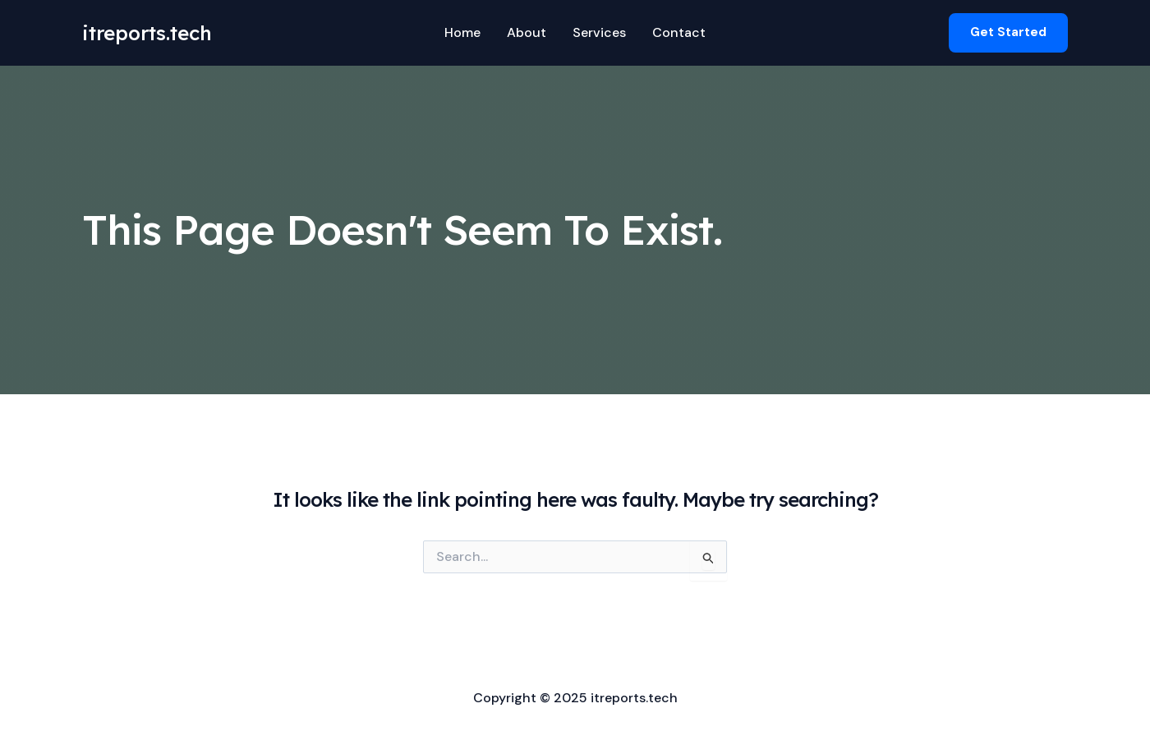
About (526, 32)
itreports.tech (147, 33)
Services (599, 32)
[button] (1008, 32)
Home (462, 32)
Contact (679, 32)
